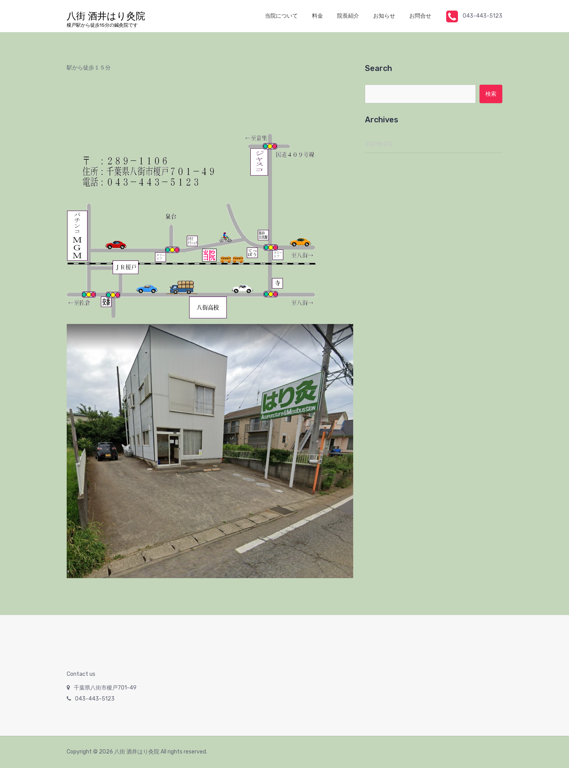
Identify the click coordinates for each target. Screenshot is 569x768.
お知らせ (384, 16)
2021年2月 (378, 144)
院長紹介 (348, 16)
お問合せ (420, 16)
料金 (317, 16)
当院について (281, 16)
